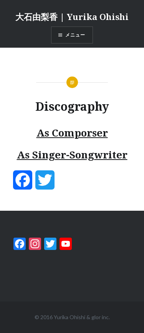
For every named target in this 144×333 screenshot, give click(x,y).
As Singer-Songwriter (72, 155)
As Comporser (72, 133)
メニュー (75, 35)
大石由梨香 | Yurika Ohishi (72, 16)
